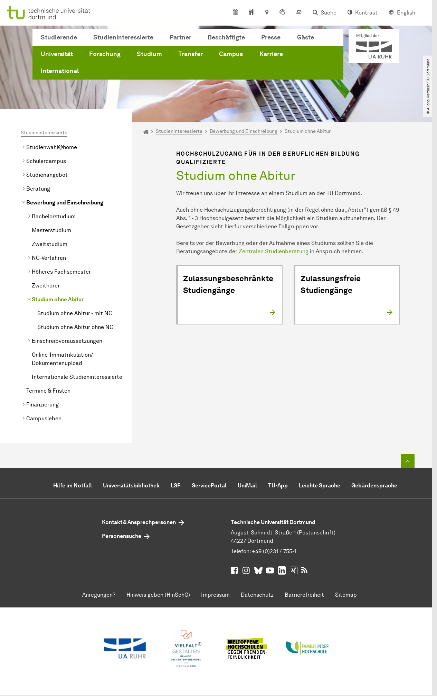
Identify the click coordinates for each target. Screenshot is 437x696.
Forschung (105, 54)
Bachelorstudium (54, 216)
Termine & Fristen (48, 390)
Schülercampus (46, 161)
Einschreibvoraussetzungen (67, 341)
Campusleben (43, 418)
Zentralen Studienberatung (273, 251)
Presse (271, 37)
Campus (231, 54)
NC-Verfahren (49, 258)
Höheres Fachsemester (61, 271)
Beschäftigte (226, 37)
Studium (149, 54)
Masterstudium (51, 230)
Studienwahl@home (51, 147)
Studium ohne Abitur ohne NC (75, 327)
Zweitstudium (49, 244)
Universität (57, 54)
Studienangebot (47, 175)
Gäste (305, 37)
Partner (180, 37)
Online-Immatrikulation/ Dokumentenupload (62, 358)
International (60, 71)
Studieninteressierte (123, 37)
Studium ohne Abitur (58, 299)
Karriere (271, 54)
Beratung (38, 188)
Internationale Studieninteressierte (77, 377)
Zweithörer (46, 285)
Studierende (59, 37)
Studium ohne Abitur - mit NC (74, 313)
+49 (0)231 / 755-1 (274, 551)
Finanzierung (42, 404)
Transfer (190, 54)
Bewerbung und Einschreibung (64, 202)
